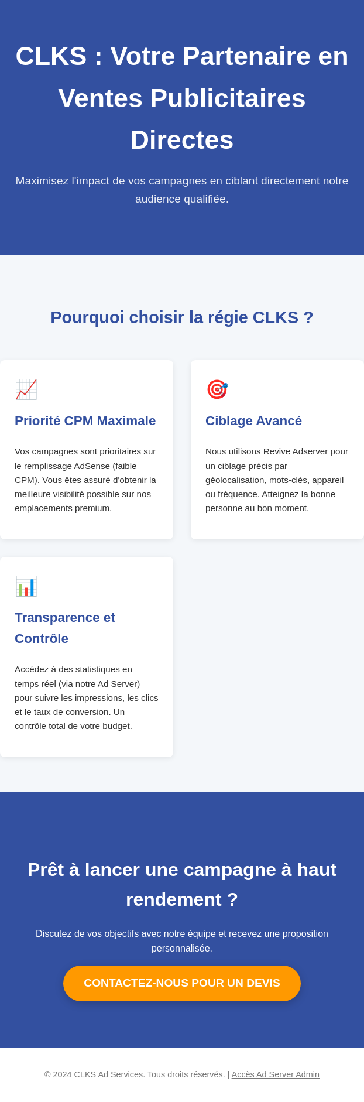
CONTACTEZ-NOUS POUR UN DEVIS (182, 983)
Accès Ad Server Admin (276, 1074)
